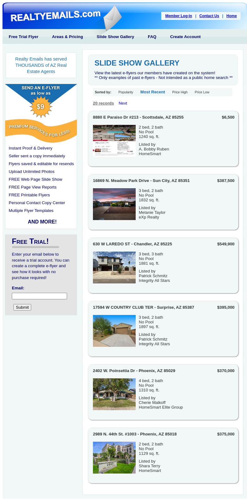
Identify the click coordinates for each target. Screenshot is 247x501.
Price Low (202, 92)
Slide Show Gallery (115, 36)
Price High (179, 92)
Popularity (126, 92)
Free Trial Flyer (23, 36)
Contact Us (209, 16)
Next (123, 103)
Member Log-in (178, 16)
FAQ (152, 36)
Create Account (185, 36)
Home (231, 16)
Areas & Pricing (67, 36)
